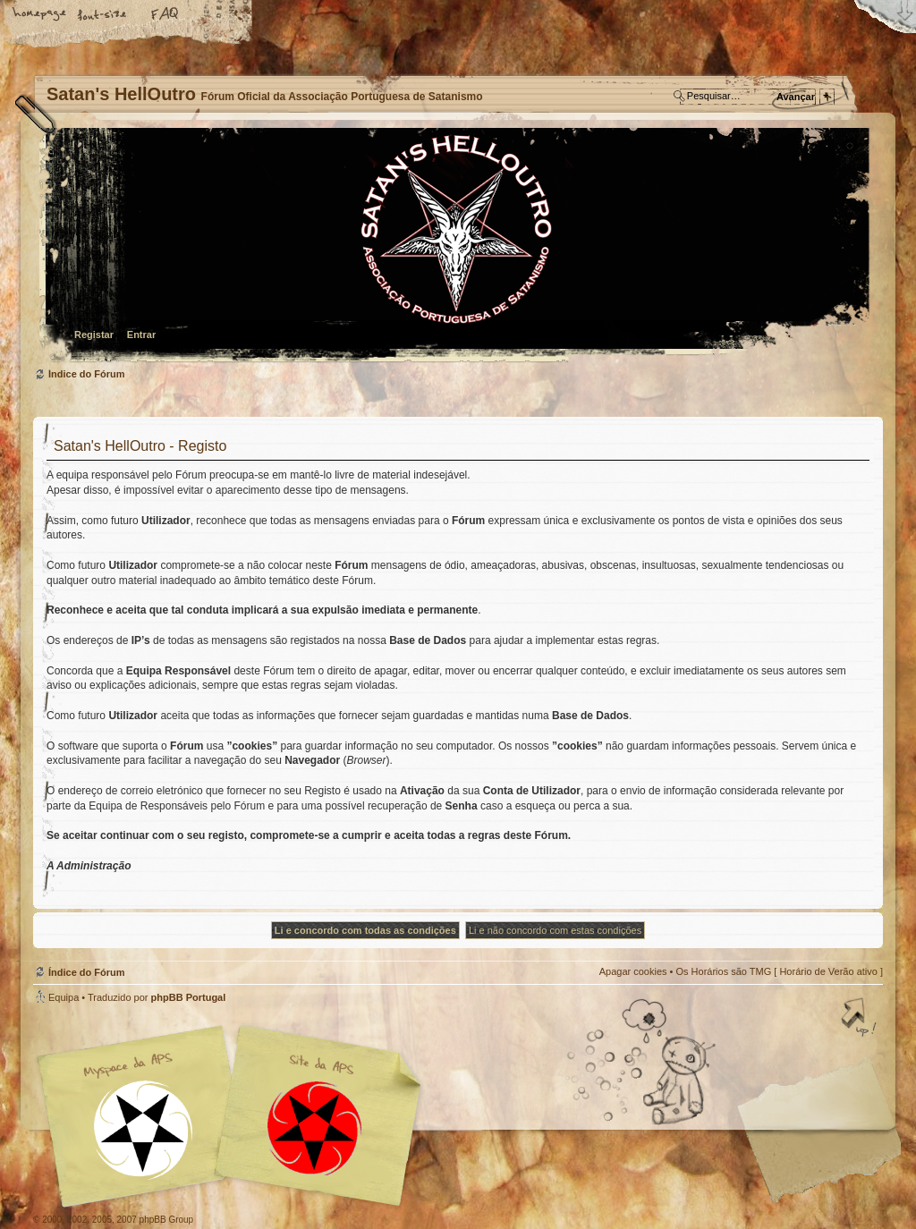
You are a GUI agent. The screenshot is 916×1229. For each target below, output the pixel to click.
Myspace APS (234, 1116)
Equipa (63, 997)
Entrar (141, 334)
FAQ (165, 15)
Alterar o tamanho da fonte (103, 15)
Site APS (315, 1128)
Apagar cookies (633, 971)
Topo (860, 1018)
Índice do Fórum (455, 246)
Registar (94, 334)
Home (40, 15)
